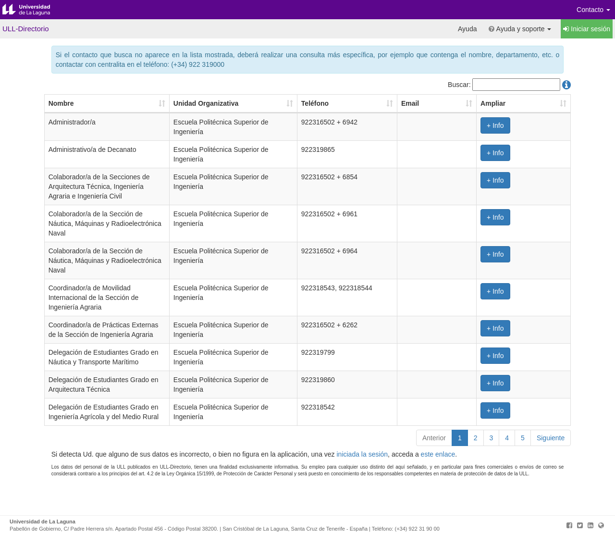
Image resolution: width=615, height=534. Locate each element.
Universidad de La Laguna (33, 9)
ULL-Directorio (25, 29)
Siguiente (551, 470)
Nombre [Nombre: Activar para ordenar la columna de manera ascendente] (61, 103)
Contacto (593, 9)
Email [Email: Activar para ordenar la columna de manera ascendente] (467, 103)
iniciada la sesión (362, 487)
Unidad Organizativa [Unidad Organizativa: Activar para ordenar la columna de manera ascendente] (186, 103)
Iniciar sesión (586, 29)
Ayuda (467, 29)
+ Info (526, 125)
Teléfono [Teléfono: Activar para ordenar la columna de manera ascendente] (359, 103)
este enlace (438, 487)
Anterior (434, 470)
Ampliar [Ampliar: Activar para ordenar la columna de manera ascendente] (524, 103)
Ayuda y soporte (520, 29)
